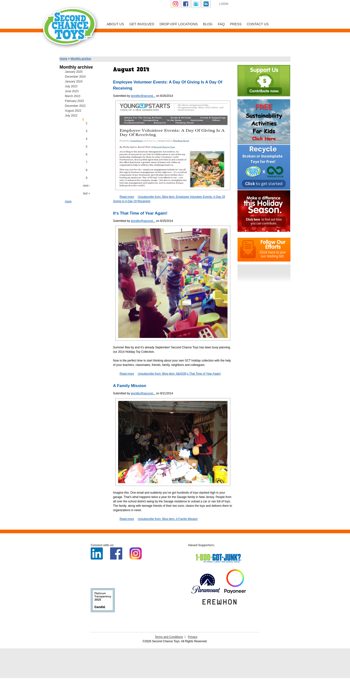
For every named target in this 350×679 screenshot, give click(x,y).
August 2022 (73, 110)
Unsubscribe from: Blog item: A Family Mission (168, 519)
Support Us (258, 4)
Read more (127, 197)
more (68, 201)
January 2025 (74, 71)
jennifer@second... (143, 96)
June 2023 (72, 91)
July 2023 (71, 86)
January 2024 (74, 81)
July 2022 (71, 115)
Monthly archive (80, 58)
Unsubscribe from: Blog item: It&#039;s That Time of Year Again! (179, 373)
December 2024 (75, 76)
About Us (115, 24)
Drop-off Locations (179, 24)
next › (86, 185)
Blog (207, 24)
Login (223, 3)
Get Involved (141, 24)
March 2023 (72, 96)
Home (63, 58)
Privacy (192, 636)
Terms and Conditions (169, 636)
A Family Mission (129, 385)
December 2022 (75, 106)
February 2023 (74, 101)
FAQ (221, 24)
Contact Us (258, 24)
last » (86, 193)
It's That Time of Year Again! (140, 213)
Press (235, 24)
